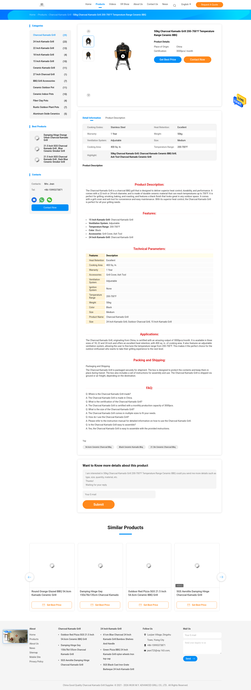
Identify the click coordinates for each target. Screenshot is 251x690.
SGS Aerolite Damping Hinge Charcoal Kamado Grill (75, 662)
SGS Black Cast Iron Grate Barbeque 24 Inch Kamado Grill (118, 666)
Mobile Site (35, 657)
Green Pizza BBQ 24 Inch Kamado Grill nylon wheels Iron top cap (118, 654)
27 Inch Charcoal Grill (50, 74)
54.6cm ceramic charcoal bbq (98, 447)
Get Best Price (168, 59)
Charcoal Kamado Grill (50, 35)
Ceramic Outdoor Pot (50, 87)
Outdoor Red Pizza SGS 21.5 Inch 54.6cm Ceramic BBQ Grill (77, 636)
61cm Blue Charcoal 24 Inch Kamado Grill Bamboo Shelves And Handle (118, 639)
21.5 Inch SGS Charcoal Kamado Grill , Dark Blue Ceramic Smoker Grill (56, 159)
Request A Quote (209, 4)
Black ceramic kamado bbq (131, 447)
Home (32, 634)
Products (33, 639)
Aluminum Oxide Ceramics (50, 113)
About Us (34, 643)
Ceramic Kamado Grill (50, 68)
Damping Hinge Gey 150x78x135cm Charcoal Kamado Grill (99, 595)
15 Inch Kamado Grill (50, 61)
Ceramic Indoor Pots (50, 94)
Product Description (115, 118)
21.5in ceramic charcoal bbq (163, 447)
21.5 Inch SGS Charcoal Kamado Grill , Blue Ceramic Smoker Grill (55, 148)
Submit (98, 504)
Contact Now (50, 207)
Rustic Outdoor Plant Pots (50, 107)
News (32, 648)
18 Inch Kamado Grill (50, 54)
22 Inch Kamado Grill (50, 48)
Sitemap (33, 652)
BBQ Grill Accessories (50, 81)
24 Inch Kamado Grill (50, 41)
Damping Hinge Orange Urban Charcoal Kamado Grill (56, 137)
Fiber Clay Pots (50, 100)
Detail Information (92, 118)
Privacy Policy (36, 661)
